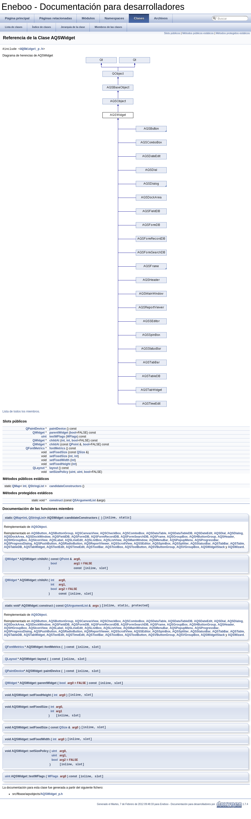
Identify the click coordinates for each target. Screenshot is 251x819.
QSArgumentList (84, 501)
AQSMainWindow (135, 541)
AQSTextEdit (55, 548)
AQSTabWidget (34, 548)
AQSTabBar (220, 545)
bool (73, 433)
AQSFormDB (80, 538)
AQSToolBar (94, 548)
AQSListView (112, 541)
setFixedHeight (59, 464)
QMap (16, 487)
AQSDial (220, 534)
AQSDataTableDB (180, 534)
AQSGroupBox (177, 538)
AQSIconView (38, 541)
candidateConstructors (65, 487)
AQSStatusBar (200, 545)
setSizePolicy (58, 472)
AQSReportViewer (96, 545)
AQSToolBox (114, 548)
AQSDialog (235, 534)
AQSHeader (226, 538)
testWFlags (57, 437)
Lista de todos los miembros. (21, 412)
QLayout (39, 468)
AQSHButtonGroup (202, 538)
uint (44, 437)
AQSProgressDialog (18, 545)
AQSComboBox (133, 534)
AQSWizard (236, 548)
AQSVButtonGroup (161, 548)
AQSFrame (157, 538)
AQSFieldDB (61, 538)
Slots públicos (172, 33)
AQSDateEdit (203, 534)
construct (56, 501)
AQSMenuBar (158, 541)
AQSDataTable (156, 534)
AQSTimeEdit (75, 548)
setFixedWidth (59, 461)
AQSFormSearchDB (134, 538)
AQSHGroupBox (15, 541)
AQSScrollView (121, 545)
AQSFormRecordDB (105, 538)
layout (53, 468)
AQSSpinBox (161, 545)
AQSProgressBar (207, 541)
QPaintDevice (35, 429)
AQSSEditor (142, 545)
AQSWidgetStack (213, 548)
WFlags (72, 437)
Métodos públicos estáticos (198, 33)
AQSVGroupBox (187, 548)
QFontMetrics (35, 449)
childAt (54, 441)
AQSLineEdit (74, 541)
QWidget (39, 433)
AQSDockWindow (38, 538)
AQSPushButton (45, 545)
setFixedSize (58, 453)
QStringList (36, 487)
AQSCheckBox (110, 534)
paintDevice (57, 429)
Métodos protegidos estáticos (233, 33)
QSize (81, 453)
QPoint (73, 445)
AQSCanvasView (86, 534)
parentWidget (58, 433)
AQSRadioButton (70, 545)
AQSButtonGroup (61, 534)
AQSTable (237, 545)
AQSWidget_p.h (31, 49)
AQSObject (39, 528)
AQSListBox (93, 541)
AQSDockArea (14, 538)
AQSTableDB (13, 548)
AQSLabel (56, 541)
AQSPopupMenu (181, 541)
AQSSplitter (180, 545)
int (63, 441)
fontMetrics (57, 449)
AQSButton (39, 534)
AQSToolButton (136, 548)
